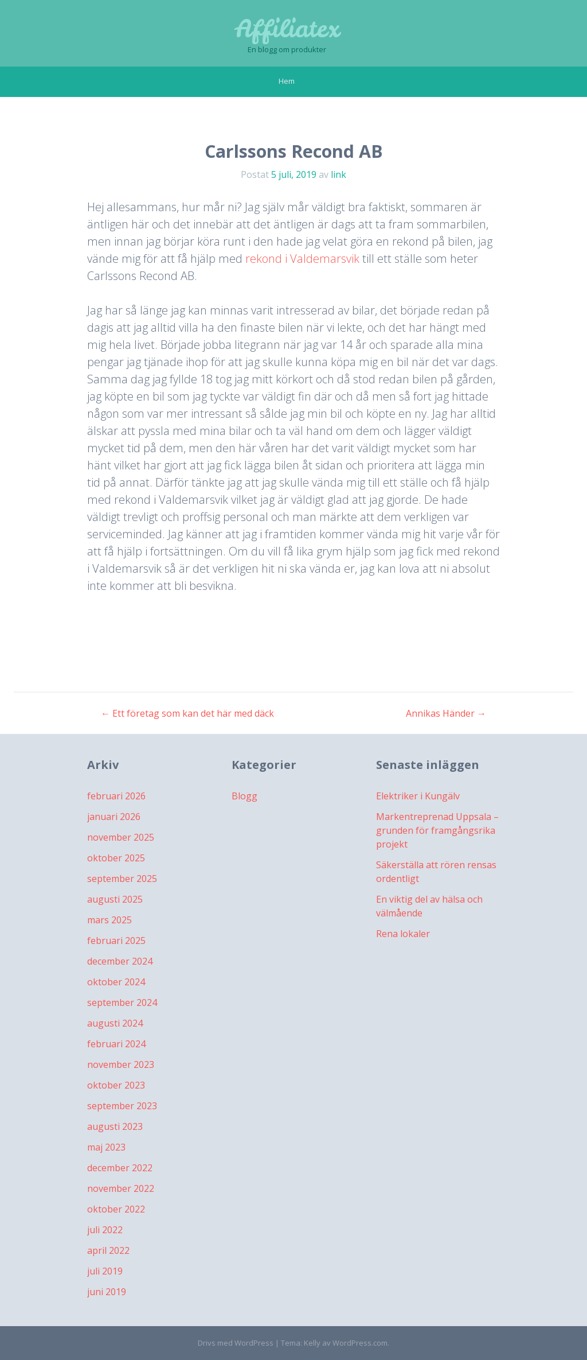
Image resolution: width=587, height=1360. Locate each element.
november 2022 (120, 1188)
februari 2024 (116, 1044)
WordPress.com (360, 1343)
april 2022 (108, 1250)
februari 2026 (116, 796)
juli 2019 (105, 1271)
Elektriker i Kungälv (418, 796)
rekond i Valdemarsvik (302, 258)
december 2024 (119, 961)
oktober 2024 (116, 982)
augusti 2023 (115, 1126)
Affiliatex (286, 29)
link (338, 174)
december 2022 (119, 1167)
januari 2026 (113, 816)
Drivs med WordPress (235, 1343)
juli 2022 (105, 1229)
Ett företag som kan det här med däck (187, 713)
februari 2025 (116, 940)
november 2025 (120, 837)
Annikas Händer (446, 713)
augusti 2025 (115, 899)
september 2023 (122, 1105)
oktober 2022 (116, 1209)
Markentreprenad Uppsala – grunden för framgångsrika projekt (437, 830)
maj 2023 (106, 1147)
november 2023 (120, 1064)
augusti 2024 (115, 1023)
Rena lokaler (403, 933)
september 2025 (122, 878)
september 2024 (122, 1002)
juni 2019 (106, 1291)
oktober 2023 (116, 1085)
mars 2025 (109, 920)
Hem (287, 81)
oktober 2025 (116, 858)
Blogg (244, 796)
